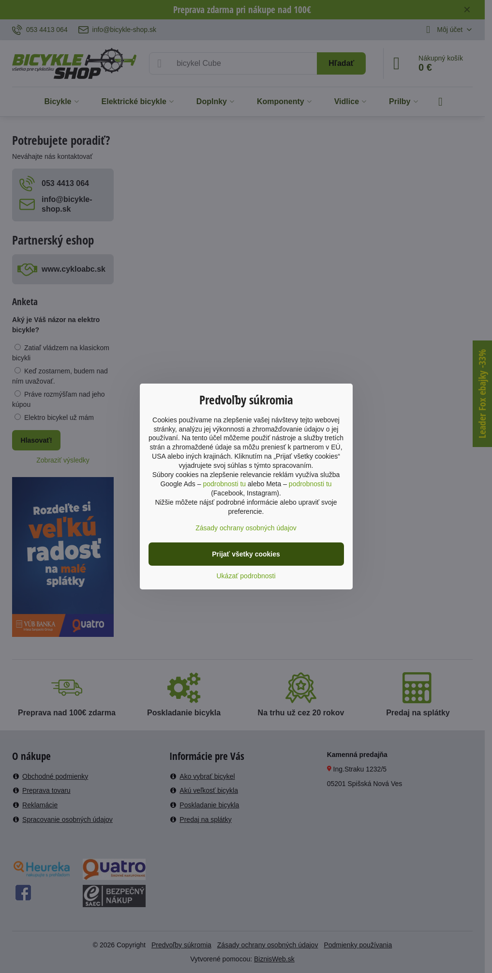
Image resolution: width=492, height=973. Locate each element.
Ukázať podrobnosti (246, 576)
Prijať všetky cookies (246, 554)
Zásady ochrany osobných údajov (246, 528)
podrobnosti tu (224, 484)
